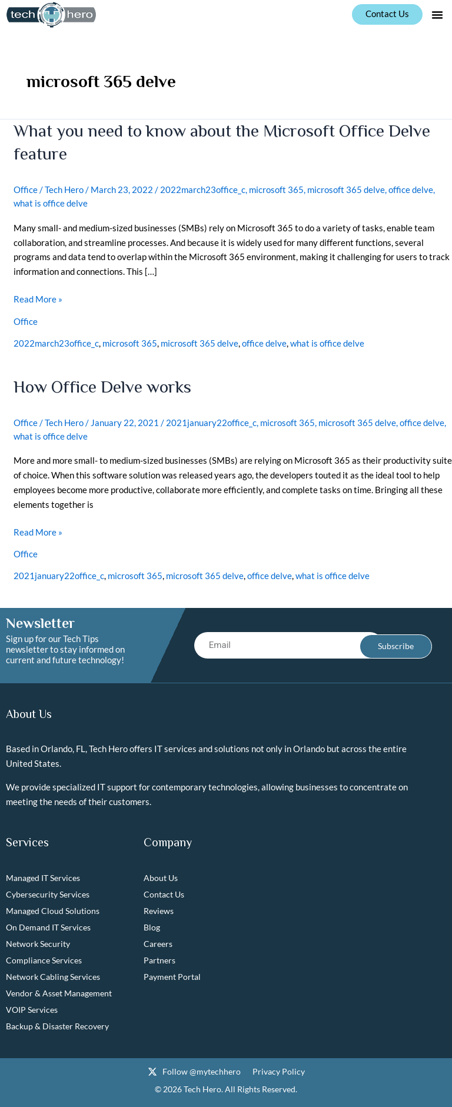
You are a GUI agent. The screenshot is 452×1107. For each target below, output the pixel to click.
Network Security (38, 941)
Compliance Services (44, 957)
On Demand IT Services (48, 924)
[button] (437, 15)
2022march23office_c (202, 189)
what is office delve (51, 202)
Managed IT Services (43, 875)
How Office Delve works (104, 385)
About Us (161, 875)
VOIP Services (32, 1007)
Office (26, 189)
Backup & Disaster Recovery (57, 1023)
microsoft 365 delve (346, 189)
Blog (152, 924)
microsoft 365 (276, 189)
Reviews (159, 908)
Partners (159, 957)
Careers (158, 941)
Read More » (38, 297)
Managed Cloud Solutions (52, 908)
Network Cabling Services (53, 974)
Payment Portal (172, 974)
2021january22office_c (211, 420)
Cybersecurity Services (47, 891)
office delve (410, 189)
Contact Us (164, 891)
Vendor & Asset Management (59, 990)
